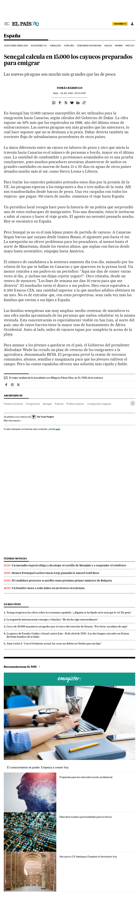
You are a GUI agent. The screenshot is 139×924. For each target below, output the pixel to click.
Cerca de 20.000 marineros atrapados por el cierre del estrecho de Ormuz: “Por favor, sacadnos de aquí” (67, 626)
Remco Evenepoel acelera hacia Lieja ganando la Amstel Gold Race (55, 573)
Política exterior (75, 403)
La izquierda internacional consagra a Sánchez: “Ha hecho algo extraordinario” (52, 619)
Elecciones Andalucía (16, 45)
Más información (13, 420)
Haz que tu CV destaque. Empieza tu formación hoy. (88, 856)
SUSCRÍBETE (120, 23)
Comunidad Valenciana (89, 45)
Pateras (59, 403)
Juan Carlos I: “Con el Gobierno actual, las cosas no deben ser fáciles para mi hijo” (54, 643)
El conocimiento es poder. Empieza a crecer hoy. (38, 767)
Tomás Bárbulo (69, 88)
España (12, 36)
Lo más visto (12, 604)
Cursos (69, 679)
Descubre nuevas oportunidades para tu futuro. (85, 816)
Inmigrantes (33, 403)
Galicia (108, 45)
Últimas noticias (15, 558)
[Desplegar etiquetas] (132, 403)
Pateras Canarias (13, 403)
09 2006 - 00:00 (73, 93)
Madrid (119, 45)
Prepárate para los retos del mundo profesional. (86, 777)
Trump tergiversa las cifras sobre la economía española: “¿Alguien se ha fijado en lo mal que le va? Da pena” (69, 612)
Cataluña (69, 45)
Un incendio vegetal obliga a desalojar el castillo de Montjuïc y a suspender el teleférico (69, 565)
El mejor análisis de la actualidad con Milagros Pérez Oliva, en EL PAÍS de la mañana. (56, 377)
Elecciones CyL (39, 45)
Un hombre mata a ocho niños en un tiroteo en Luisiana (48, 588)
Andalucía (55, 45)
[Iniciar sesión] (132, 24)
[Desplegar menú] (7, 24)
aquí (58, 429)
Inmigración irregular (99, 403)
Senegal (47, 403)
